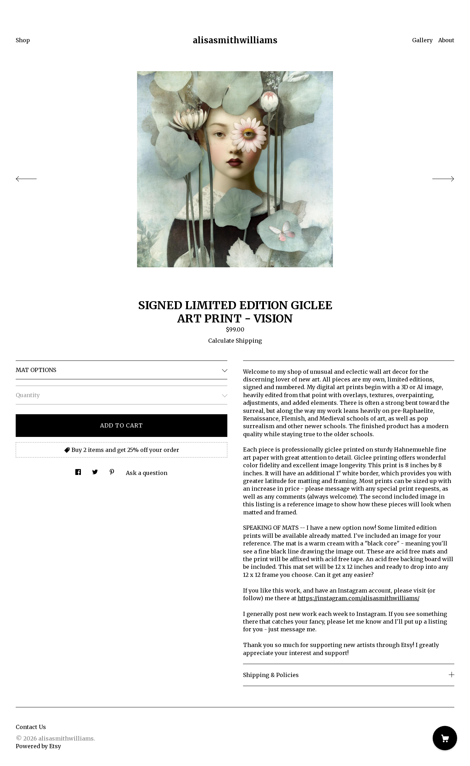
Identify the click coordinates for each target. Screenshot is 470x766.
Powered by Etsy (38, 746)
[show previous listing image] (33, 176)
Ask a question (146, 472)
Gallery (422, 40)
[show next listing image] (436, 176)
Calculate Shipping (235, 340)
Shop (23, 40)
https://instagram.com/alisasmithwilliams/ (358, 598)
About (446, 40)
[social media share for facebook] (78, 470)
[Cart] (445, 738)
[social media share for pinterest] (112, 470)
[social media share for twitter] (95, 470)
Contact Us (31, 726)
